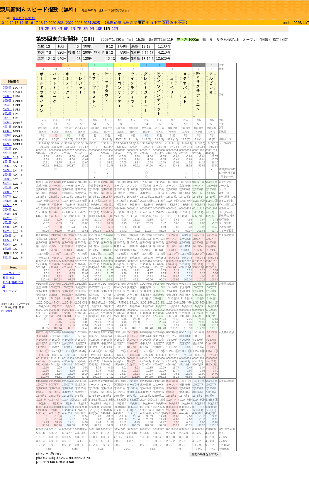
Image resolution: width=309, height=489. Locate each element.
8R (85, 29)
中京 (157, 22)
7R (79, 29)
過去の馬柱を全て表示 (205, 454)
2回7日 (7, 196)
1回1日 (7, 257)
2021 (61, 23)
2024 (87, 23)
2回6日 (7, 200)
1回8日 (7, 227)
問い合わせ (6, 310)
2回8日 (7, 192)
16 (31, 23)
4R (60, 29)
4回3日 (7, 144)
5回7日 (7, 91)
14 (21, 23)
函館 (117, 22)
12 (12, 23)
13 (17, 23)
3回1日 (7, 187)
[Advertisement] (258, 7)
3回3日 (7, 179)
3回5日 (7, 170)
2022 (70, 23)
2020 (52, 23)
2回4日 (7, 209)
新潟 (133, 22)
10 (2, 23)
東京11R (18, 18)
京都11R (30, 18)
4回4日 (7, 139)
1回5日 (7, 240)
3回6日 (7, 166)
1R (41, 29)
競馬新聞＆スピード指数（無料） (39, 9)
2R (47, 29)
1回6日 (7, 235)
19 (46, 23)
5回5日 (7, 100)
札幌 (109, 22)
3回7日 (7, 161)
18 (41, 23)
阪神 (173, 22)
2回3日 (7, 214)
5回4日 (7, 105)
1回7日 (7, 231)
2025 (96, 23)
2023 (79, 23)
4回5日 (7, 135)
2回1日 (7, 222)
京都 (165, 23)
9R (92, 29)
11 (7, 23)
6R (73, 29)
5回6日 (7, 96)
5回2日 (7, 113)
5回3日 (7, 109)
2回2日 (7, 218)
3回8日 (7, 157)
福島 (125, 22)
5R (66, 29)
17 (36, 23)
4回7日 (7, 126)
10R (99, 29)
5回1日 (7, 118)
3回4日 (7, 174)
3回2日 (7, 183)
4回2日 (7, 148)
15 (26, 23)
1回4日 (7, 244)
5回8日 (7, 87)
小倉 (181, 23)
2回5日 (7, 205)
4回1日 (7, 153)
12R (115, 29)
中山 (149, 22)
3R (53, 29)
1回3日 (7, 248)
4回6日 (7, 131)
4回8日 (7, 122)
